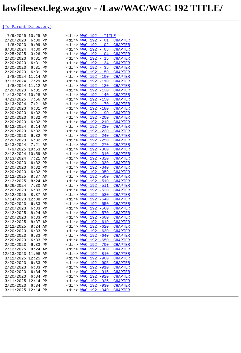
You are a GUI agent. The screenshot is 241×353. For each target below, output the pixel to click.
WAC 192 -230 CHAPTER (105, 152)
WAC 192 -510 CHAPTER (105, 212)
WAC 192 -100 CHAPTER (105, 87)
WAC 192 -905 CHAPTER (105, 310)
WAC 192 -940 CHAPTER (105, 343)
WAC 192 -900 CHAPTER (105, 305)
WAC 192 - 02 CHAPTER (105, 49)
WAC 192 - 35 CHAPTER (105, 76)
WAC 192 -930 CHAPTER (105, 338)
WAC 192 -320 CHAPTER (105, 185)
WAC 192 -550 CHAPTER (105, 239)
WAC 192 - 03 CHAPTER (105, 54)
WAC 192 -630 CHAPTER (105, 272)
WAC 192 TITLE (98, 38)
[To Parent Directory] (27, 27)
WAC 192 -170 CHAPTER (105, 120)
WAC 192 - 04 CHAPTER (105, 60)
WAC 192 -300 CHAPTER (105, 174)
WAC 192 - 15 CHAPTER (105, 65)
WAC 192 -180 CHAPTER (105, 125)
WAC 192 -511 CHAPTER (105, 218)
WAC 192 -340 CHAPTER (105, 196)
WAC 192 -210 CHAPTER (105, 141)
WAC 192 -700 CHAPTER (105, 289)
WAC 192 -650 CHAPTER (105, 283)
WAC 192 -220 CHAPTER (105, 147)
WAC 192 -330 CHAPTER (105, 190)
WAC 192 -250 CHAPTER (105, 163)
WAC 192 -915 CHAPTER (105, 321)
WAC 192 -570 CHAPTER (105, 250)
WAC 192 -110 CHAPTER (105, 92)
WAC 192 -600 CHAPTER (105, 256)
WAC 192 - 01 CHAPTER (105, 43)
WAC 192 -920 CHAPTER (105, 327)
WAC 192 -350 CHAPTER (105, 201)
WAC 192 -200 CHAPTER (105, 136)
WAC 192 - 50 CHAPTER (105, 81)
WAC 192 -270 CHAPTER (105, 169)
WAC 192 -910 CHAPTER (105, 316)
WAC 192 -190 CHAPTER (105, 131)
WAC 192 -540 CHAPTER (105, 234)
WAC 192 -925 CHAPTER (105, 332)
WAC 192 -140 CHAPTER (105, 109)
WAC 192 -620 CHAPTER (105, 267)
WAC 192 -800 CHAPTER (105, 294)
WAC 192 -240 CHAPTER (105, 158)
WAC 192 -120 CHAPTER (105, 98)
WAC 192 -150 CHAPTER (105, 114)
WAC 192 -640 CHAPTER (105, 278)
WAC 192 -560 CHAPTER (105, 245)
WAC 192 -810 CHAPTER (105, 299)
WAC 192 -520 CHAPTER (105, 223)
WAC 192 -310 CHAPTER (105, 180)
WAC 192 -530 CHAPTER (105, 229)
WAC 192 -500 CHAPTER (105, 207)
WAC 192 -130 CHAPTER (105, 103)
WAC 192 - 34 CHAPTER (105, 71)
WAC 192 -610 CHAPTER (105, 261)
